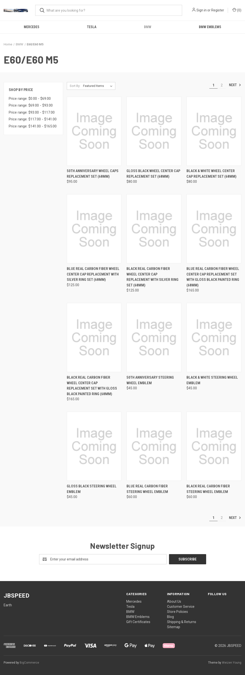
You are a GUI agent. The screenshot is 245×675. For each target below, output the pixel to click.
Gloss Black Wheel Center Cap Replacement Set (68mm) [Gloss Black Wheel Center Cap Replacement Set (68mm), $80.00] (153, 174)
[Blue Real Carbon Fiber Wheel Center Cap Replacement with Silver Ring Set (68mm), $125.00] (94, 228)
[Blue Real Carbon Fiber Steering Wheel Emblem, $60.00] (153, 446)
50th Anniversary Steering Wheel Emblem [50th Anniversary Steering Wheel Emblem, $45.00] (150, 380)
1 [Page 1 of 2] (213, 85)
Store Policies (177, 612)
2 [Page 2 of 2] (222, 85)
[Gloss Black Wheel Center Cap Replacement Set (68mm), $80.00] (153, 131)
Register (217, 10)
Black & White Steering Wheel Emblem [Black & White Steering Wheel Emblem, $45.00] (212, 380)
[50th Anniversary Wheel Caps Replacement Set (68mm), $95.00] (94, 131)
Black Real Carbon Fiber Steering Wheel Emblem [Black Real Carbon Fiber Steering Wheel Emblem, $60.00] (208, 489)
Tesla (91, 27)
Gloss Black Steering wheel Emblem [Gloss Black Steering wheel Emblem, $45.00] (92, 489)
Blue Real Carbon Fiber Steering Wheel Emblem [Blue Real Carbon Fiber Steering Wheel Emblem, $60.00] (147, 489)
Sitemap (173, 627)
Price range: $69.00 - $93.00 (31, 105)
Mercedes (31, 27)
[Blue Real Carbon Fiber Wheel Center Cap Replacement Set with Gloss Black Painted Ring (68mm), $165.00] (213, 228)
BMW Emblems (210, 27)
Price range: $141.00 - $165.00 (33, 126)
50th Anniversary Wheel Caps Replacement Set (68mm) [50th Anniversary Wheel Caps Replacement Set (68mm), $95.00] (92, 174)
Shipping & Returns (181, 622)
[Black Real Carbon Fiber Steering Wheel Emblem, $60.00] (213, 446)
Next (235, 85)
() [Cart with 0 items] (236, 10)
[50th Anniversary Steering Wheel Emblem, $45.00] (153, 337)
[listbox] (98, 86)
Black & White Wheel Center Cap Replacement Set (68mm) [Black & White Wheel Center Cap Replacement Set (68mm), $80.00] (211, 174)
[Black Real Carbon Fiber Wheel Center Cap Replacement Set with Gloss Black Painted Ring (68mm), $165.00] (94, 337)
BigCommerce (29, 662)
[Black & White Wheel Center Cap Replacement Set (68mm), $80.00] (213, 131)
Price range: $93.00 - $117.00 (32, 112)
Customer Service (180, 606)
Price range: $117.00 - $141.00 (33, 119)
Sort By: (75, 86)
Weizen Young (231, 662)
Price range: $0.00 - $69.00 (30, 98)
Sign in (201, 10)
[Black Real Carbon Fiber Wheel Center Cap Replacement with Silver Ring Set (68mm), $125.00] (153, 228)
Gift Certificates (138, 622)
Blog (170, 617)
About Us (174, 601)
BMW (147, 27)
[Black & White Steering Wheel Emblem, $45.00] (213, 337)
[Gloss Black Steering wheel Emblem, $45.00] (94, 446)
